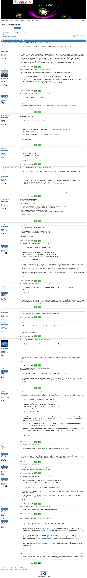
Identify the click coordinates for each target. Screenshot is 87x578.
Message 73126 (23, 444)
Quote (39, 66)
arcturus (3, 310)
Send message (4, 51)
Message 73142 (23, 518)
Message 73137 (23, 476)
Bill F (4, 339)
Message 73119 (23, 368)
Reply (35, 66)
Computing (22, 20)
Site (36, 20)
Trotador (3, 224)
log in (14, 36)
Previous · (3, 38)
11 (16, 38)
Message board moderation (6, 34)
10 (15, 38)
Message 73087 (23, 93)
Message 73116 (23, 339)
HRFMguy (5, 368)
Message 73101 (23, 283)
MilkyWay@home (7, 20)
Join (79, 20)
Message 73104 (23, 310)
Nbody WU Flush (42, 265)
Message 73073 (48, 93)
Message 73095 (23, 224)
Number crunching (13, 32)
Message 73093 (23, 199)
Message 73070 (48, 42)
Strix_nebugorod (4, 465)
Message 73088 (23, 115)
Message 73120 (23, 391)
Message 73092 (23, 167)
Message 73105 (23, 322)
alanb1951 (3, 243)
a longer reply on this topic (71, 491)
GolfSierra (3, 93)
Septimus (3, 322)
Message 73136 (23, 464)
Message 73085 (23, 69)
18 (19, 38)
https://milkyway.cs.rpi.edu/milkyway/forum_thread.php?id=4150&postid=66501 (59, 105)
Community (30, 20)
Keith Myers (5, 69)
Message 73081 (23, 42)
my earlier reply (78, 268)
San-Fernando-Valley (5, 115)
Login (83, 20)
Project (16, 20)
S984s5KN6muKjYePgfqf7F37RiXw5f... (11, 42)
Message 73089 (23, 148)
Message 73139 (23, 506)
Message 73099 (23, 243)
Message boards (4, 32)
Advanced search (4, 29)
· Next (22, 38)
